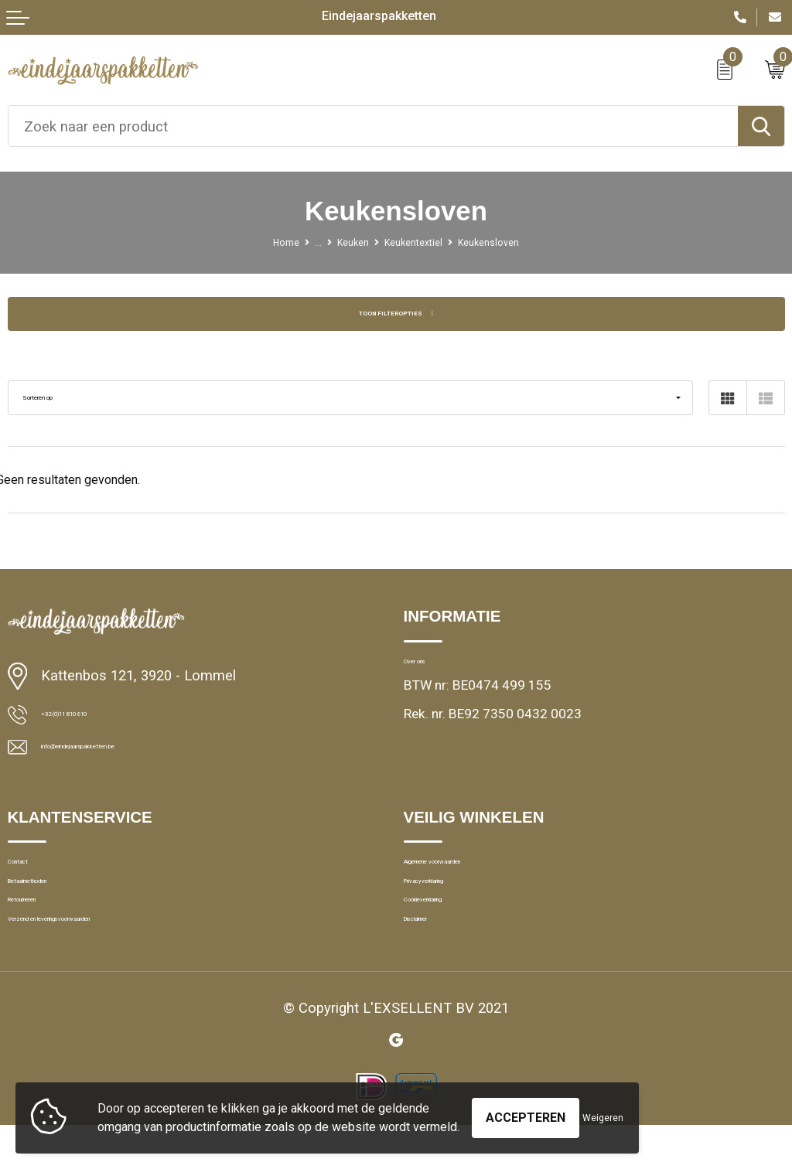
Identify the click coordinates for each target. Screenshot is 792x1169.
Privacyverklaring (454, 904)
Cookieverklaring (453, 933)
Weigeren (602, 1110)
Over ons (430, 666)
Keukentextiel (417, 241)
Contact (31, 876)
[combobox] (373, 126)
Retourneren (43, 933)
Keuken (339, 241)
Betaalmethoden (56, 904)
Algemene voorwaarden (473, 876)
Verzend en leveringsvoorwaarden (107, 962)
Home (255, 241)
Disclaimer (435, 962)
